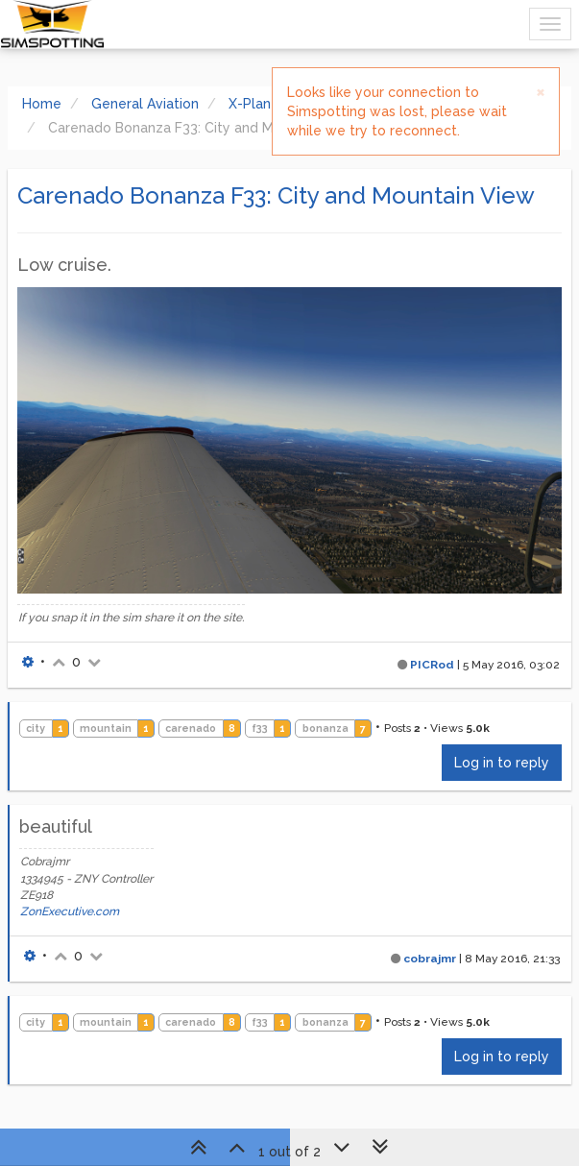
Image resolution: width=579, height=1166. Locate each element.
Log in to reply (501, 762)
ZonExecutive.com (69, 911)
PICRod (432, 664)
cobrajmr (429, 958)
